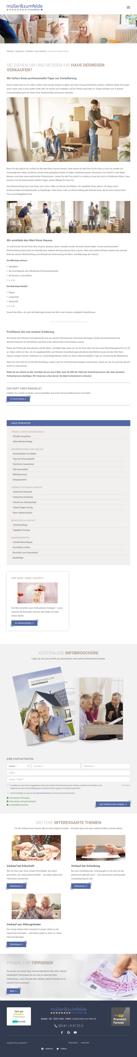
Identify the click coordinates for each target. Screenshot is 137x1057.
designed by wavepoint (17, 1042)
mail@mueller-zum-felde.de (84, 1018)
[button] (47, 1048)
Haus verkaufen (40, 51)
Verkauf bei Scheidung (85, 866)
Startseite (10, 51)
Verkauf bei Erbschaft (20, 866)
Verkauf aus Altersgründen (24, 924)
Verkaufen (29, 51)
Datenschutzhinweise (43, 793)
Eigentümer (19, 51)
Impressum (85, 1043)
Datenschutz (73, 1043)
